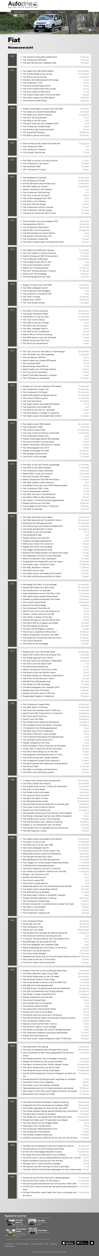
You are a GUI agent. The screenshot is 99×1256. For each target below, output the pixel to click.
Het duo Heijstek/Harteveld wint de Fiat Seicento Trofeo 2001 (50, 1183)
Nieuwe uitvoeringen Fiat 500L (36, 450)
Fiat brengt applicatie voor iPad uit (38, 657)
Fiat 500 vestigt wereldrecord (35, 666)
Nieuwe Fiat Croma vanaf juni (35, 1035)
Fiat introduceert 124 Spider (35, 392)
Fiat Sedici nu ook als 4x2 (34, 841)
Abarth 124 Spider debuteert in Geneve (40, 375)
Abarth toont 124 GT (32, 299)
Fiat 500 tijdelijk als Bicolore (35, 626)
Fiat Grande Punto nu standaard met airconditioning (45, 827)
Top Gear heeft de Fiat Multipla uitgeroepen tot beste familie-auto (52, 1169)
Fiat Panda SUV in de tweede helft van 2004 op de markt (47, 1117)
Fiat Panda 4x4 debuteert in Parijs (38, 529)
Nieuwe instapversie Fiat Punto (36, 742)
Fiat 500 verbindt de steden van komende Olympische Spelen (49, 1017)
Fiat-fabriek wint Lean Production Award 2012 (43, 526)
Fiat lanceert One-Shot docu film (37, 236)
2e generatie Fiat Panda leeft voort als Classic (43, 561)
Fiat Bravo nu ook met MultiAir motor (39, 672)
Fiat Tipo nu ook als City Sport (36, 195)
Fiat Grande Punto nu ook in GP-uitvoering (41, 819)
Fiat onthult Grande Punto (34, 1000)
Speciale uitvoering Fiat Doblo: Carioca (40, 1023)
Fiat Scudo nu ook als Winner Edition (39, 807)
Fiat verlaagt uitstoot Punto (35, 453)
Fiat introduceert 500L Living (35, 488)
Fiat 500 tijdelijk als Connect (35, 186)
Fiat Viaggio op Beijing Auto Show (37, 549)
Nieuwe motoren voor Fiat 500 (36, 538)
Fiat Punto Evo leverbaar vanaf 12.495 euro (41, 710)
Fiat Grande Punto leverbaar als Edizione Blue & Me (45, 932)
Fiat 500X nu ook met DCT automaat (39, 409)
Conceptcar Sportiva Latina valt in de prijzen (42, 1015)
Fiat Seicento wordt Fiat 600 (35, 1006)
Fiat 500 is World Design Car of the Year (40, 751)
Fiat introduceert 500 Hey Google (37, 210)
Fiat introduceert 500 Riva (34, 357)
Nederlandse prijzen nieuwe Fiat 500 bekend (42, 853)
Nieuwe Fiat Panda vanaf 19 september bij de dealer (45, 1120)
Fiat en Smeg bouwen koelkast (36, 491)
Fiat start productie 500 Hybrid (36, 91)
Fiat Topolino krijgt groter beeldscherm (40, 57)
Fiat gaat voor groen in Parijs (35, 798)
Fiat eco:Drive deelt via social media (38, 441)
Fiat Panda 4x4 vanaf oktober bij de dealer (41, 1070)
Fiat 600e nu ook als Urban (34, 120)
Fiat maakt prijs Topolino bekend (37, 114)
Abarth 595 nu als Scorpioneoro (36, 230)
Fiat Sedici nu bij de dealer (34, 906)
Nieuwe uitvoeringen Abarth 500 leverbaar (41, 438)
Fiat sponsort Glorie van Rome (36, 795)
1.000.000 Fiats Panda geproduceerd (38, 865)
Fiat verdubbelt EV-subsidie (34, 177)
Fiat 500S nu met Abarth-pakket (37, 467)
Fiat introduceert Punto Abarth (36, 1131)
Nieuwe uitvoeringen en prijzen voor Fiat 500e (43, 108)
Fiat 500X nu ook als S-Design (36, 322)
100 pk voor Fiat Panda (33, 929)
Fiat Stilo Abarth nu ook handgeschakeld (40, 1123)
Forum (75, 12)
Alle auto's (18, 12)
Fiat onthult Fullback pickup (35, 398)
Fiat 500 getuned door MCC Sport (37, 856)
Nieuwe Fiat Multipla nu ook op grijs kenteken (43, 1061)
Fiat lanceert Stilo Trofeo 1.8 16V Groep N (41, 1180)
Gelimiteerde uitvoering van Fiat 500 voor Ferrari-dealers (47, 813)
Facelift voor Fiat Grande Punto (37, 810)
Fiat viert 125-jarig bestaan (35, 117)
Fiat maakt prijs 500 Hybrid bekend (38, 71)
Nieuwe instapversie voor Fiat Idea (38, 997)
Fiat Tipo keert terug (32, 401)
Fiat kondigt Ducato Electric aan (37, 262)
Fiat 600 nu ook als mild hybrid (36, 135)
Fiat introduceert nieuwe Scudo (36, 912)
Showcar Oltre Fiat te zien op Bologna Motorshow (44, 970)
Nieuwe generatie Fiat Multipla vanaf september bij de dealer (49, 1079)
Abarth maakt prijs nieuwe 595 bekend (39, 360)
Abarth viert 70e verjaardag (34, 273)
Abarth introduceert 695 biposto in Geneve (41, 444)
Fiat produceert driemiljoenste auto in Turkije (42, 754)
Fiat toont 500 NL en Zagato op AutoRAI (40, 623)
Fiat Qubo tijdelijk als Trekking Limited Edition (43, 675)
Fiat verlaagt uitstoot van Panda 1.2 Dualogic (42, 725)
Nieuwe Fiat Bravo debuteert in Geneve (40, 898)
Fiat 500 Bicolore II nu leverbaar (37, 590)
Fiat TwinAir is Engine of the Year (37, 617)
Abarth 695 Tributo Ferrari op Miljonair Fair (42, 654)
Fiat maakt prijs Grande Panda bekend (39, 111)
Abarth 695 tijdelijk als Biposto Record (39, 395)
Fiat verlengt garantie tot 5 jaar (37, 276)
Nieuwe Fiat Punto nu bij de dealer (38, 546)
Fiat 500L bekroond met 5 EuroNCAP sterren (42, 520)
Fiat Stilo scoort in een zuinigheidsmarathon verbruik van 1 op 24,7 (52, 1157)
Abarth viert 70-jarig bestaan (35, 267)
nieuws (53, 1244)
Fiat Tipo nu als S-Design (34, 319)
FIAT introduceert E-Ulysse (34, 169)
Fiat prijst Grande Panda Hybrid (36, 85)
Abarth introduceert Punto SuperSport (39, 558)
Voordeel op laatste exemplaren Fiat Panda (41, 599)
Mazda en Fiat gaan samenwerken (37, 540)
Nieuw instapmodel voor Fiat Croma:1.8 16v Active (44, 947)
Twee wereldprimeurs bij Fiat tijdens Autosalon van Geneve (48, 1088)
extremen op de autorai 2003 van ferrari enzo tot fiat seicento (50, 1137)
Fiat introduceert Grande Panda (36, 126)
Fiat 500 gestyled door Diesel (35, 801)
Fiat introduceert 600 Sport (35, 59)
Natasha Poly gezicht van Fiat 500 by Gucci (42, 620)
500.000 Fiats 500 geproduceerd (37, 681)
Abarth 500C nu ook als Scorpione (38, 473)
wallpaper (9, 1246)
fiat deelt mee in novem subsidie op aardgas (41, 1163)
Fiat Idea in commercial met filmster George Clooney (45, 1064)
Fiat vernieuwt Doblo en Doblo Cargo (39, 979)
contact (9, 1244)
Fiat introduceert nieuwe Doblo (36, 704)
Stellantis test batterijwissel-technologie (41, 79)
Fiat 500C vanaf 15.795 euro (35, 707)
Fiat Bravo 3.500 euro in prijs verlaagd (39, 733)
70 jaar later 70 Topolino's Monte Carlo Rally (42, 748)
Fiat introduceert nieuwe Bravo (36, 901)
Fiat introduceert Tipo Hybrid (35, 163)
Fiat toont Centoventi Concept (36, 265)
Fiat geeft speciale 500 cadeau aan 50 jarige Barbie (45, 763)
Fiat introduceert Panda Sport (36, 227)
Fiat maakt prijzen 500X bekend (37, 424)
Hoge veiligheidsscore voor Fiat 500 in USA (41, 593)
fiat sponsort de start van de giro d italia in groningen (46, 1166)
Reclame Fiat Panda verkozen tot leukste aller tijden (45, 552)
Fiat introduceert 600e (32, 146)
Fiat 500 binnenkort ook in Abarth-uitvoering (42, 821)
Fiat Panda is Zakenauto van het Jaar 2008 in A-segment (47, 816)
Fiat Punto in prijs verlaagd (34, 456)
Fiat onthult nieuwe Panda (34, 602)
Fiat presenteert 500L (32, 535)
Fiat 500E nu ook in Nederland (36, 331)
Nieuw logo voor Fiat (32, 924)
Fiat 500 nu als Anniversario (35, 325)
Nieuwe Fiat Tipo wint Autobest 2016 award (42, 386)
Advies (48, 12)
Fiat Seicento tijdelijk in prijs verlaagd (39, 1026)
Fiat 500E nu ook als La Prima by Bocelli (40, 160)
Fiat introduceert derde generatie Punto (40, 1128)
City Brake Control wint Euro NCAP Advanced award (45, 485)
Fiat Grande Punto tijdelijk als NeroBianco (41, 722)
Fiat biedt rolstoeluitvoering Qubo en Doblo (42, 576)
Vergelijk (61, 12)
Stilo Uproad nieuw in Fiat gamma (37, 1003)
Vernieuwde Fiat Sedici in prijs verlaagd (39, 584)
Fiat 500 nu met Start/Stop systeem (38, 772)
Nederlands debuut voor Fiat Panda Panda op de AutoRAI (47, 886)
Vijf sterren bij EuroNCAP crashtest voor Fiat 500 (44, 871)
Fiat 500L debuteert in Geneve (36, 567)
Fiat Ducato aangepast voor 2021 (37, 198)
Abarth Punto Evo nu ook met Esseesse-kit (41, 611)
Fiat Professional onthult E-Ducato (38, 207)
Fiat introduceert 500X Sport (35, 259)
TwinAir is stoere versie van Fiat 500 (38, 614)
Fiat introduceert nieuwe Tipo (36, 389)
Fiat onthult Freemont (32, 640)
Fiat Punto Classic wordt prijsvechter (39, 962)
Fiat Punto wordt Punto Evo (35, 716)
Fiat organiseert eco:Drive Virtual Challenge (42, 555)
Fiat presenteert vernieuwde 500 (37, 407)
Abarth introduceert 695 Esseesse (37, 189)
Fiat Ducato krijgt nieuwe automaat (38, 129)
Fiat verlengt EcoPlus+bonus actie (38, 739)
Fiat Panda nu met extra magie (36, 792)
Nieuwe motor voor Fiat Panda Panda (39, 651)
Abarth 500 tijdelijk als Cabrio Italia (38, 587)
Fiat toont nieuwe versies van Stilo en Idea (41, 1067)
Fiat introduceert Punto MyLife (36, 608)
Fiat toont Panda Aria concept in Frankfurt (42, 868)
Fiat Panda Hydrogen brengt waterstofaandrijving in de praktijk (50, 1111)
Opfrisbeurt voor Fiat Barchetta (37, 1125)
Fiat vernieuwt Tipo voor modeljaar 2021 (40, 221)
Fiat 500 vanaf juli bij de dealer (36, 892)
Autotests (34, 12)
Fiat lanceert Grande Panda (34, 100)
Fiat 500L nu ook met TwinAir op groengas (41, 464)
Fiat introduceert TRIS (32, 82)
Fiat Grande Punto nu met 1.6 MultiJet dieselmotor (45, 786)
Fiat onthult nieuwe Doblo (34, 429)
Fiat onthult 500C (30, 766)
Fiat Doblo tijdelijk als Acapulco (37, 783)
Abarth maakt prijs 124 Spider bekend (39, 369)
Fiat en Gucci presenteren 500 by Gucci (40, 631)
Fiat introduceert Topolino (34, 149)
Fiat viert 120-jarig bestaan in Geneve (39, 270)
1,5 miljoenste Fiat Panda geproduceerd (40, 728)
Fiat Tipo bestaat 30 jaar (34, 302)
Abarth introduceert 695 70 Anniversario (40, 256)
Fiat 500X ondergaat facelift (35, 287)
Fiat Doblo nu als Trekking (34, 201)
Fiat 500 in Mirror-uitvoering (35, 310)
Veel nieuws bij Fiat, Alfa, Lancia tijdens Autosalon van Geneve (50, 1091)
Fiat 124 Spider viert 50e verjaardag (38, 354)
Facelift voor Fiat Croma (33, 910)
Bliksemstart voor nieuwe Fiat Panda (39, 1094)
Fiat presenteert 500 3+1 (34, 224)
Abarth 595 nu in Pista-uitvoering (37, 334)
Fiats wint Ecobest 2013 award (36, 476)
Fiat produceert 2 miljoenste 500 (37, 293)
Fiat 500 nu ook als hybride (34, 77)
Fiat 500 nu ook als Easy (33, 570)
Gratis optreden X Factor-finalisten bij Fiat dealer (44, 745)
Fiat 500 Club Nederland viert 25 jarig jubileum (43, 991)
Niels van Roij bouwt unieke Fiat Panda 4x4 (41, 143)
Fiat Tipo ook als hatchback (35, 372)
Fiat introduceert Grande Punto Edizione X (41, 760)
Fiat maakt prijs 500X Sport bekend (38, 250)
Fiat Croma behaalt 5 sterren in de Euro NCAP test (45, 982)
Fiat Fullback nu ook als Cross (36, 316)
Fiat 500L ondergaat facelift (35, 328)
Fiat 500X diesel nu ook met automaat (39, 337)
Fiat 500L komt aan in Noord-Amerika (39, 494)
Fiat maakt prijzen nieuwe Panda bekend (40, 596)
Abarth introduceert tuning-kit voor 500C (41, 634)
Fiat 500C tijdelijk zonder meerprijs (38, 482)
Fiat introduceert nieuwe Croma (36, 1020)
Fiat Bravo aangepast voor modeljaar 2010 (41, 687)
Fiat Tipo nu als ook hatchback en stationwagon (44, 351)
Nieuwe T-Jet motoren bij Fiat (36, 874)
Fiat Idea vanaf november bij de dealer (39, 1114)
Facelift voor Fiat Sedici (33, 719)
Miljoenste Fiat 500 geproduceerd (37, 523)
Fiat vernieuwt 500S (31, 363)
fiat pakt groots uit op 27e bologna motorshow (43, 1148)
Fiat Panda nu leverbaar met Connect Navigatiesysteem (47, 1029)
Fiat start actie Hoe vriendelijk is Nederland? (42, 660)
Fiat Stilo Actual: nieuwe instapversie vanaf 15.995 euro (47, 1038)
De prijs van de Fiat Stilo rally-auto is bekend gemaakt (46, 1177)
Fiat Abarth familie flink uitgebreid (38, 1082)
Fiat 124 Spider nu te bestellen (36, 378)
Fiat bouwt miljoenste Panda (35, 313)
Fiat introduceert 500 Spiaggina (36, 290)
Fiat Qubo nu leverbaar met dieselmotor (40, 769)
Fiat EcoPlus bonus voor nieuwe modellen (40, 757)
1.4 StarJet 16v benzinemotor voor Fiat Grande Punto (46, 938)
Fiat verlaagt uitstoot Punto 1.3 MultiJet (41, 506)
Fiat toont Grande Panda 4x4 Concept (39, 88)
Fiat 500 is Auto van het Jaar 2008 (38, 844)
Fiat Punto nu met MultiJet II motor (38, 678)
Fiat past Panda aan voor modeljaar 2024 (40, 123)
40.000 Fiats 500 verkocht (34, 877)
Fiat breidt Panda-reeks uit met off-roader (41, 976)
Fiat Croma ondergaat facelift (36, 847)
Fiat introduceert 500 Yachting (36, 192)
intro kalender (22, 1244)
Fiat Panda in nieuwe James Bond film (39, 994)
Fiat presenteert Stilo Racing (35, 1046)
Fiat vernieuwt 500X (31, 166)
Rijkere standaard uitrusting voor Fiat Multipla (43, 1160)
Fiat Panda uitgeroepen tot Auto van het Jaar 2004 (45, 1108)
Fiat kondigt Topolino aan (34, 152)
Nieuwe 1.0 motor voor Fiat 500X (37, 285)
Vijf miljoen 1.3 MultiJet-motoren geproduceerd (43, 500)
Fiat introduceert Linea (33, 926)
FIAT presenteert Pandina (34, 132)
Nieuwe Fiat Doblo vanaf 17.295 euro (39, 693)
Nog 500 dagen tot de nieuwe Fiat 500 (39, 941)
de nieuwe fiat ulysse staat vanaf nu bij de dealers (44, 1154)
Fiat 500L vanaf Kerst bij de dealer (38, 517)
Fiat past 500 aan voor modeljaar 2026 (39, 62)
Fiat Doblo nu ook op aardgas (35, 643)
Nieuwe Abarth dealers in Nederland (38, 696)
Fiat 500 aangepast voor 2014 (36, 447)
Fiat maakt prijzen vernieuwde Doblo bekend (42, 415)
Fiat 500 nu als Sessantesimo (35, 343)
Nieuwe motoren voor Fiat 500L (36, 503)
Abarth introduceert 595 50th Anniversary (41, 479)
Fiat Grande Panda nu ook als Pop (37, 74)
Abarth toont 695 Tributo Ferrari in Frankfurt (43, 713)
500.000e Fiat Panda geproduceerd (38, 985)
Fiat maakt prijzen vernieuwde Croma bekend (42, 839)
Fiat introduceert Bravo (33, 921)
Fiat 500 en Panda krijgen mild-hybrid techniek (43, 242)
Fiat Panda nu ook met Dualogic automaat (41, 1085)
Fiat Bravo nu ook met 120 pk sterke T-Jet (41, 850)
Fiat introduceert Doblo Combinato (38, 470)
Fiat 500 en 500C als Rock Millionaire (39, 497)
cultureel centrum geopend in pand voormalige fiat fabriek (48, 1145)
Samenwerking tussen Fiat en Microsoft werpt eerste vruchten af (51, 956)
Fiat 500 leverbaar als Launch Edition (39, 233)
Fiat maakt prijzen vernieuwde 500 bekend (41, 404)
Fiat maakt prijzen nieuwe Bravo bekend (40, 889)
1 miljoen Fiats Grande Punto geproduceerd (41, 780)
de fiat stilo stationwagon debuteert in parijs (42, 1151)
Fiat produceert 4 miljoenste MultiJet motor (42, 637)
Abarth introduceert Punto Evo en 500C (40, 669)
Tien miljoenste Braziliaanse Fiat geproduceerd (43, 736)
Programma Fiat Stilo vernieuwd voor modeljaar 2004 (45, 1105)
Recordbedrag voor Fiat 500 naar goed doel (41, 859)
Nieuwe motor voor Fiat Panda (36, 690)
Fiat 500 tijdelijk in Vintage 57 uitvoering (41, 413)
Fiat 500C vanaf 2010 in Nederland (38, 731)
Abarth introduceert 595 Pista (36, 340)
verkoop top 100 (39, 1244)
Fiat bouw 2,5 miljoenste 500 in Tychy (39, 213)
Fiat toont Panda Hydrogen (34, 953)
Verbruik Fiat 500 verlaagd (34, 605)
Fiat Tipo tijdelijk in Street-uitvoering (39, 253)
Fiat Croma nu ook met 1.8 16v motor (39, 959)
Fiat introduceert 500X (33, 427)
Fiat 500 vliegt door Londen (35, 830)
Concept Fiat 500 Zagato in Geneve (38, 628)
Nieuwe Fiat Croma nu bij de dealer (38, 1011)
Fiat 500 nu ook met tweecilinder (37, 663)
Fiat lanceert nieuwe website (35, 883)
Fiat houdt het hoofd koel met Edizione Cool (42, 935)
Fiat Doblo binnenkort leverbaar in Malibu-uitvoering (46, 1102)
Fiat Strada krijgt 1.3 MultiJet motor (39, 564)
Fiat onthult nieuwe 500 (33, 880)
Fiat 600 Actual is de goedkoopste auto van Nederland (46, 988)
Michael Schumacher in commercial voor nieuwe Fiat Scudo (48, 904)
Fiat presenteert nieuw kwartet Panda (39, 1009)
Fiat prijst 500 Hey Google (34, 204)
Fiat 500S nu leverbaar (32, 509)
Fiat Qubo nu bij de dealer (34, 789)
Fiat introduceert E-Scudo (34, 180)
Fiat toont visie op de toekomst (36, 950)
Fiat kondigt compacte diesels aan (37, 1134)
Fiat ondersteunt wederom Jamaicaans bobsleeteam (45, 1032)
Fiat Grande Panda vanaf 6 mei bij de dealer (41, 94)
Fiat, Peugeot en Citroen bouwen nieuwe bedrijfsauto (46, 862)
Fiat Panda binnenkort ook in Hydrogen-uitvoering (44, 1058)
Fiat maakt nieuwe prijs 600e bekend (39, 97)
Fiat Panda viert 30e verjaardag (36, 684)
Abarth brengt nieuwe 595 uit (35, 366)
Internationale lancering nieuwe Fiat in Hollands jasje (46, 804)
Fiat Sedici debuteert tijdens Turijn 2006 (40, 973)
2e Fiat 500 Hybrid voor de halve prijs (39, 183)
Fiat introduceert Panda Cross (36, 435)
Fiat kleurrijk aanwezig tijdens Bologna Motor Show (45, 1049)
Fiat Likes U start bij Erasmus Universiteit (41, 433)
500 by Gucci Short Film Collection (38, 543)
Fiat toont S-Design (31, 296)
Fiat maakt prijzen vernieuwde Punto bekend (42, 573)
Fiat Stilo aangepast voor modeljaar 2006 (41, 944)
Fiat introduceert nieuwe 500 (35, 239)
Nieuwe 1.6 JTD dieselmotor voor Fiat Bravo (42, 824)
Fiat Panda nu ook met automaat (37, 532)
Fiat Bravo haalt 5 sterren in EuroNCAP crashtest (44, 895)
